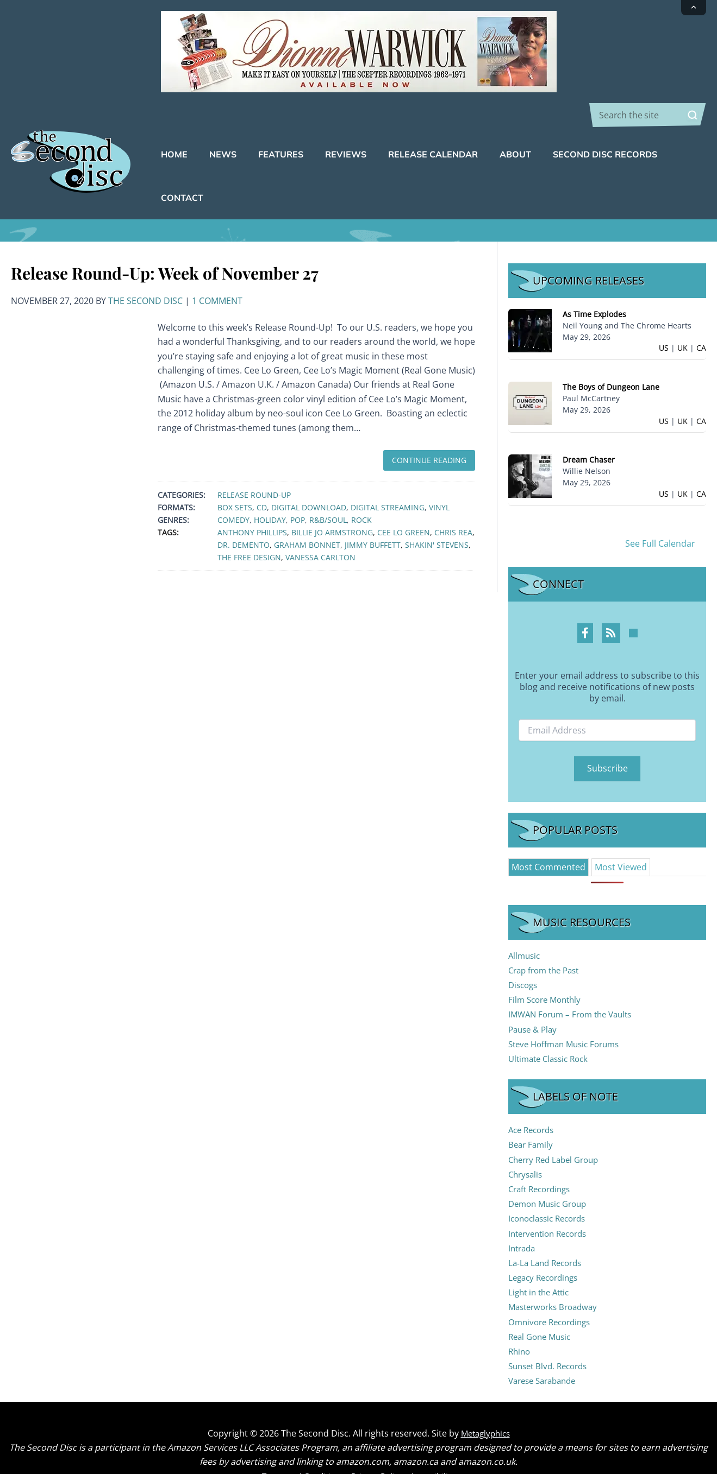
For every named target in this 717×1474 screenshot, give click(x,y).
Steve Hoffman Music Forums (568, 1010)
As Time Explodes (594, 280)
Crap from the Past (547, 936)
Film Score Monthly (547, 966)
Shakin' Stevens (437, 511)
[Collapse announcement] (693, 7)
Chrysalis (526, 1141)
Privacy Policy (379, 1442)
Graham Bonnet (307, 511)
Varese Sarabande (545, 1347)
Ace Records (533, 1096)
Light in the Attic (541, 1258)
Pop (297, 486)
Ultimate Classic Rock (551, 1025)
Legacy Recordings (546, 1244)
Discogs (524, 951)
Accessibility (439, 1442)
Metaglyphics (485, 1400)
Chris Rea (453, 499)
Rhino (520, 1318)
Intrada (523, 1214)
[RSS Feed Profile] (611, 599)
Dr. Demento (243, 511)
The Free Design (249, 523)
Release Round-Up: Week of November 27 (165, 239)
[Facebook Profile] (585, 599)
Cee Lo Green (403, 499)
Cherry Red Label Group (557, 1126)
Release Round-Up (254, 461)
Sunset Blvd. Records (551, 1332)
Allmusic (525, 922)
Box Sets (234, 474)
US (664, 314)
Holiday (270, 486)
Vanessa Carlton (320, 523)
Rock (361, 486)
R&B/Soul (328, 486)
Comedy (233, 486)
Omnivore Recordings (552, 1288)
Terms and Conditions (299, 1442)
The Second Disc (145, 267)
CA (701, 314)
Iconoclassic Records (551, 1185)
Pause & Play (534, 996)
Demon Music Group (551, 1170)
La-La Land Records (548, 1229)
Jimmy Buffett (373, 511)
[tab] (548, 833)
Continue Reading (429, 426)
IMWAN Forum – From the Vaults (574, 980)
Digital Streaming (388, 474)
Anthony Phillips (252, 499)
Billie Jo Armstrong (332, 499)
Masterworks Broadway (556, 1273)
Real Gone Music (542, 1303)
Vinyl (439, 474)
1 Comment (217, 267)
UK (682, 314)
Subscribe (607, 735)
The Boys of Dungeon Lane (611, 353)
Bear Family (532, 1111)
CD (262, 474)
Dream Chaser (589, 426)
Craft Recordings (542, 1155)
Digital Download (308, 474)
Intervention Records (551, 1200)
